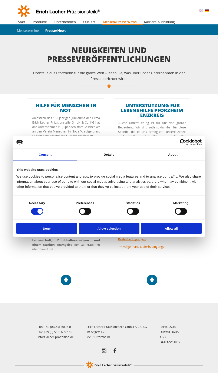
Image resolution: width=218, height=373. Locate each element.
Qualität (89, 22)
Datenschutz (170, 342)
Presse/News (55, 30)
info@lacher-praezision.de (55, 337)
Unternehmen (65, 22)
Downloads (169, 332)
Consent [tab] (45, 154)
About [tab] (173, 154)
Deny (47, 228)
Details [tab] (109, 154)
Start (21, 22)
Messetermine (28, 30)
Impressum (168, 327)
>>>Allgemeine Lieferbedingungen (142, 247)
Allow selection (108, 228)
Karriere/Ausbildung (159, 22)
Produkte (40, 22)
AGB (163, 337)
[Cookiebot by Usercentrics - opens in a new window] (183, 142)
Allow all (171, 228)
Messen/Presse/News (119, 22)
